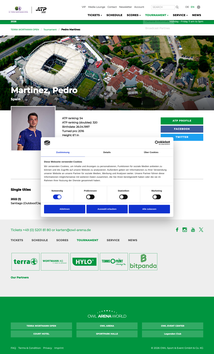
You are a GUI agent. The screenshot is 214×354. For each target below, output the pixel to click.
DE (191, 3)
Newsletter (137, 3)
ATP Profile (182, 120)
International (201, 3)
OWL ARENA (107, 326)
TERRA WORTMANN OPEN (27, 29)
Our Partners (20, 277)
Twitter (182, 137)
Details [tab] (107, 152)
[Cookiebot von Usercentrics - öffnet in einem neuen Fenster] (157, 142)
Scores (62, 240)
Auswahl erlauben (107, 209)
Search (182, 3)
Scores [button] (141, 10)
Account (149, 3)
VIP (100, 3)
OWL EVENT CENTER (172, 326)
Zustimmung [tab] (63, 152)
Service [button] (181, 10)
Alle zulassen (149, 209)
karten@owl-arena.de (73, 230)
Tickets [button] (107, 10)
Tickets (17, 240)
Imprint (58, 348)
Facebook (182, 129)
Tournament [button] (161, 10)
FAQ (13, 348)
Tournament (54, 29)
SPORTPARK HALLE (107, 333)
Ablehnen (65, 209)
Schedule (125, 10)
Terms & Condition (29, 348)
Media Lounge (111, 3)
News (197, 10)
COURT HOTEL (41, 333)
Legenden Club (172, 333)
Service (113, 240)
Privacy (47, 348)
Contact (125, 3)
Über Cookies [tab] (151, 152)
